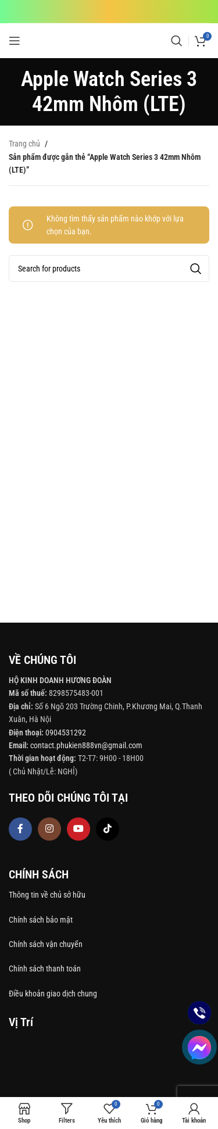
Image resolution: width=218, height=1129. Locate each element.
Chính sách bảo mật (41, 919)
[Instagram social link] (49, 829)
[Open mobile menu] (14, 40)
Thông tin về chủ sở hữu (47, 894)
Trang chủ (24, 143)
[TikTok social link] (107, 829)
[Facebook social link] (20, 829)
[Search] (176, 40)
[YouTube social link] (78, 829)
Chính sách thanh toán (46, 968)
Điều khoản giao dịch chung (53, 993)
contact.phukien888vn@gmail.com (86, 745)
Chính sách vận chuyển (46, 944)
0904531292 (65, 732)
